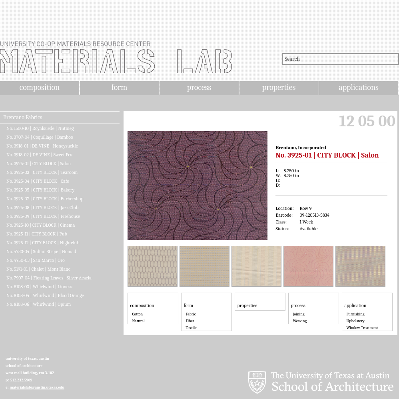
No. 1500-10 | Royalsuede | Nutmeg (40, 128)
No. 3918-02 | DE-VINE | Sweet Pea (39, 155)
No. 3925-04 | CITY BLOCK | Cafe (37, 181)
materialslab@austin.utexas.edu (37, 387)
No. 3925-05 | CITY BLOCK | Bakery (40, 190)
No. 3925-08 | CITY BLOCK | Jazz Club (42, 207)
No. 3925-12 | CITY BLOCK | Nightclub (42, 242)
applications (359, 87)
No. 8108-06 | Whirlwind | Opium (38, 304)
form (120, 87)
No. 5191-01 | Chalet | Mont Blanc (38, 269)
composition (40, 87)
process (199, 87)
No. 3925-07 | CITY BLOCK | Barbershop (45, 198)
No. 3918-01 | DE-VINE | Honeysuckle (42, 146)
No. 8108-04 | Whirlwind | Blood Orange (45, 295)
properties (278, 87)
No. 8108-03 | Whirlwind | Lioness (39, 286)
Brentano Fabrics (22, 117)
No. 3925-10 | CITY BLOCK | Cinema (40, 225)
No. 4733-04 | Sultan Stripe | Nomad (41, 251)
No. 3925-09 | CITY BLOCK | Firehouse (43, 216)
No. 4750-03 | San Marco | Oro (35, 260)
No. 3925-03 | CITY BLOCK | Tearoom (42, 172)
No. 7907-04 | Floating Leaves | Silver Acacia (49, 278)
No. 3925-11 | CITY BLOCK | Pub (36, 234)
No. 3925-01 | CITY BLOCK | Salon (38, 163)
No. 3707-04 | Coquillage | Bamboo (39, 137)
